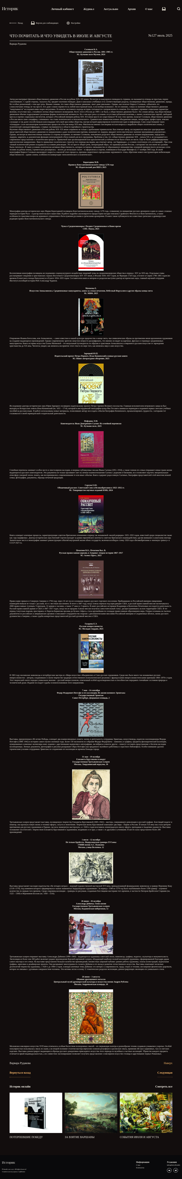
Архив (132, 9)
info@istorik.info (173, 1165)
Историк (10, 8)
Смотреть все (163, 1086)
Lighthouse (21, 1172)
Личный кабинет (62, 9)
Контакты (140, 1168)
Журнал (88, 9)
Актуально (111, 9)
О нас (149, 9)
